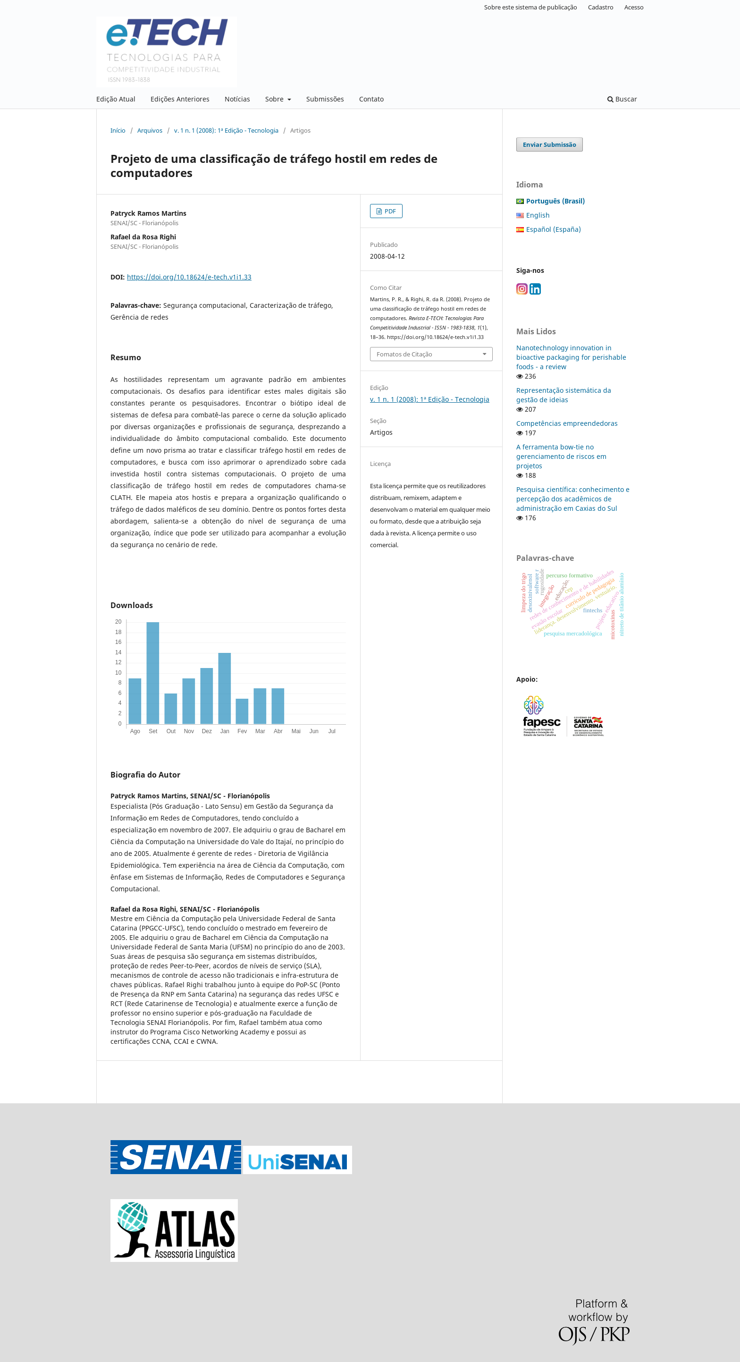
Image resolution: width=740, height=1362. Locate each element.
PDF (389, 211)
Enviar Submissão (549, 144)
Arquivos (149, 130)
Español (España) (553, 229)
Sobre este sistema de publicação (530, 7)
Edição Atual (115, 98)
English (538, 215)
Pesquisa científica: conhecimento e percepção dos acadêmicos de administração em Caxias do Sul (573, 499)
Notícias (237, 98)
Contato (371, 98)
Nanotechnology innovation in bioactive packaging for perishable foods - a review (571, 357)
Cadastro (601, 7)
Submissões (325, 98)
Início (118, 130)
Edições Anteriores (180, 98)
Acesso (634, 7)
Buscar (622, 98)
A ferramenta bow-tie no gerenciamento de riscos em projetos (561, 456)
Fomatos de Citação (404, 354)
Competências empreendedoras (567, 423)
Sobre (275, 98)
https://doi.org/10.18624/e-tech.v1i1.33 (189, 276)
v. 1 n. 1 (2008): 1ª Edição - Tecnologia (226, 130)
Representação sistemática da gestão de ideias (563, 395)
